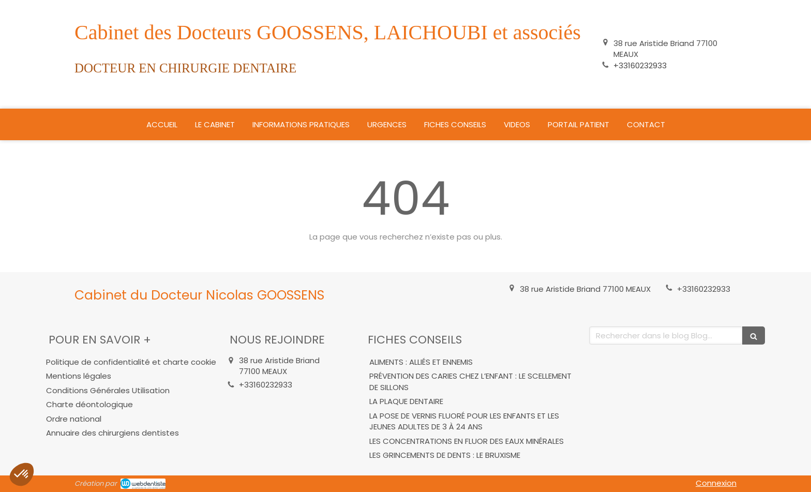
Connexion (716, 483)
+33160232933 (640, 65)
